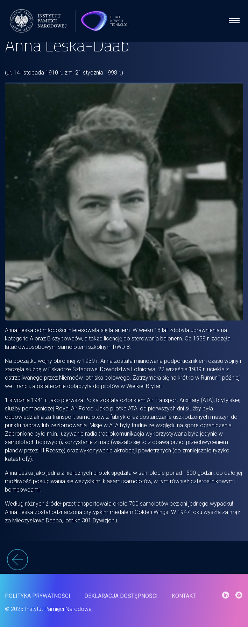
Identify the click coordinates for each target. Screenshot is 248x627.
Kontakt (184, 599)
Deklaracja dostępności (121, 599)
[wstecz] (124, 563)
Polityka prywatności (37, 599)
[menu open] (234, 20)
